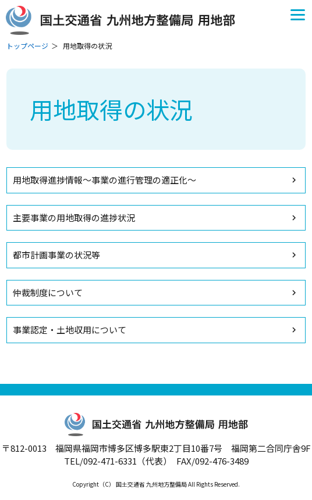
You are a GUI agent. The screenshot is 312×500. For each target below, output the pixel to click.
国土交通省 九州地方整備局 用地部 (125, 20)
